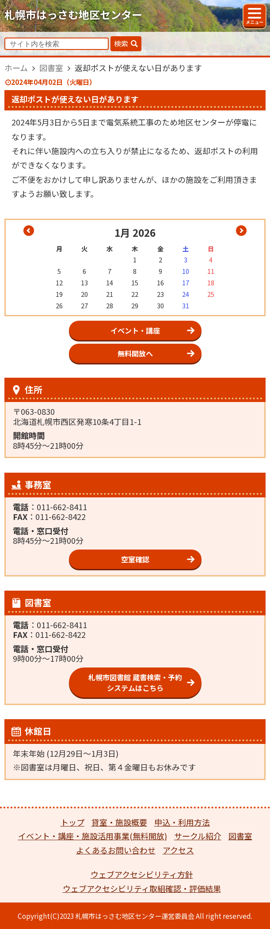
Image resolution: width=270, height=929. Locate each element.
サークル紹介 (197, 836)
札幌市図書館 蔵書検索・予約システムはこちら (135, 682)
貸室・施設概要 (119, 822)
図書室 (240, 836)
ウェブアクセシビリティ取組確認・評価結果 (142, 888)
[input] (56, 44)
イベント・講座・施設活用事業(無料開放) (92, 836)
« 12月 (28, 230)
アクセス (178, 850)
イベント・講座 (135, 330)
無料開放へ (135, 353)
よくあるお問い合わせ (116, 850)
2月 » (241, 230)
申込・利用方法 (182, 822)
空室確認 (135, 559)
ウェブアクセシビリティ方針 (142, 874)
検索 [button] (121, 43)
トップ (72, 822)
